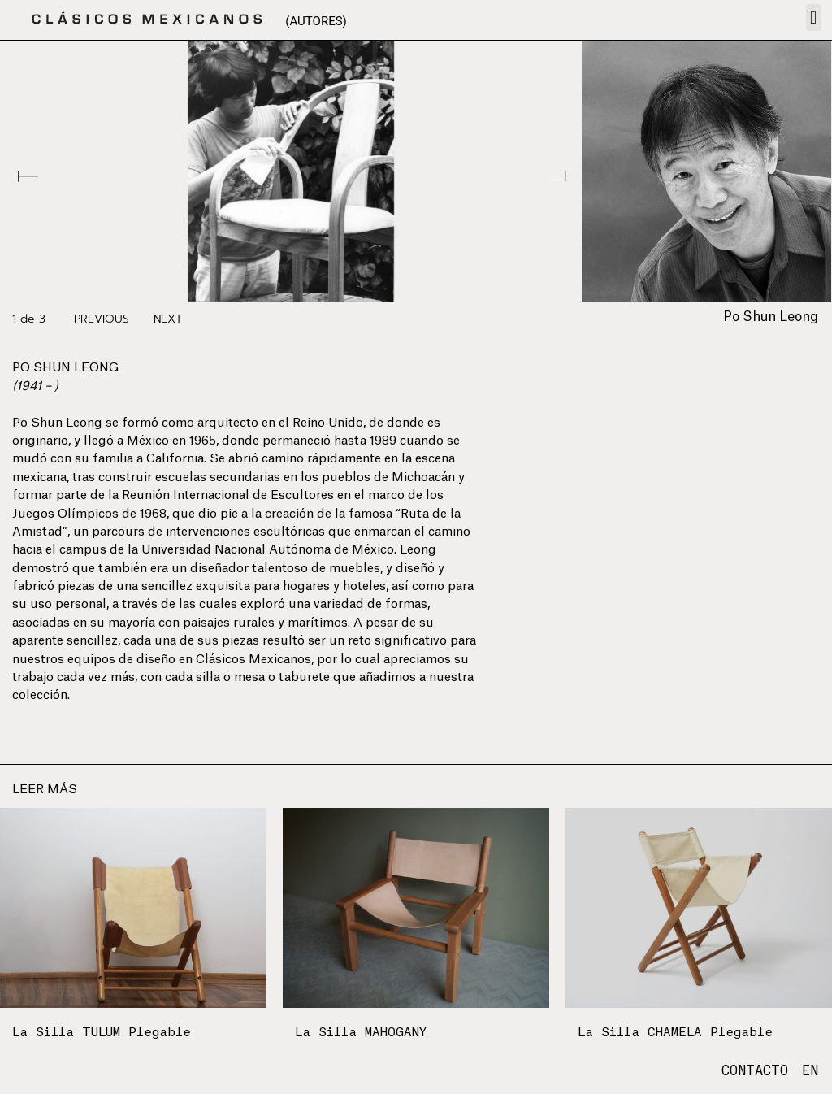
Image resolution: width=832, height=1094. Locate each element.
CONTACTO (755, 1071)
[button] (813, 17)
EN (810, 1071)
